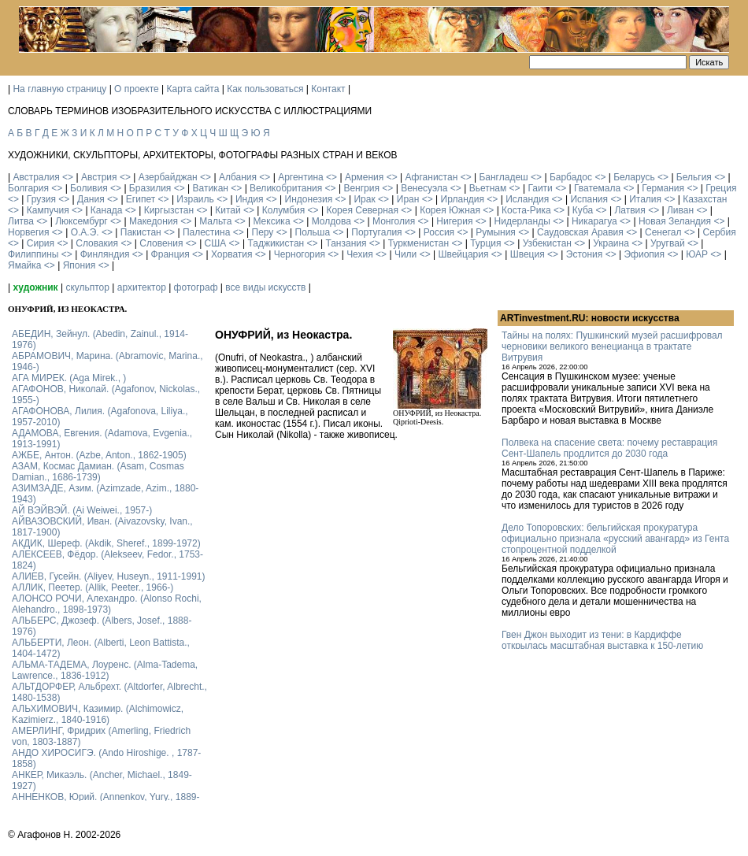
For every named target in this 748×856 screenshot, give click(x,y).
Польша (313, 232)
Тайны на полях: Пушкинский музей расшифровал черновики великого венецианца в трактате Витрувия (612, 346)
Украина (611, 243)
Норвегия (29, 232)
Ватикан (210, 188)
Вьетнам (488, 188)
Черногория (299, 254)
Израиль (194, 199)
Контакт (328, 88)
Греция (720, 188)
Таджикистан (275, 243)
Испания (589, 199)
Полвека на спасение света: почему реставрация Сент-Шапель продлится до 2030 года (609, 448)
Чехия (359, 254)
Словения (161, 243)
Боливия (89, 188)
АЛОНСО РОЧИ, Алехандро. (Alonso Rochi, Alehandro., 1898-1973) (107, 604)
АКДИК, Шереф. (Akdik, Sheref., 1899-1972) (106, 543)
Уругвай (667, 243)
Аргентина (301, 177)
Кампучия (48, 210)
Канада (107, 210)
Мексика (271, 221)
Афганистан (431, 177)
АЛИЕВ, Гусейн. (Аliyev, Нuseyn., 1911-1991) (109, 576)
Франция (170, 254)
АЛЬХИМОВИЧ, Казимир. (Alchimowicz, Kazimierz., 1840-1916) (97, 714)
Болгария (28, 188)
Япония (79, 265)
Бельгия (694, 177)
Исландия (527, 199)
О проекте (136, 88)
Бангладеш (503, 177)
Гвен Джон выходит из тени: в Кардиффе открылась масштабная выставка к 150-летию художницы (602, 645)
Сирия (40, 243)
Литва (21, 221)
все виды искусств (265, 287)
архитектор (141, 287)
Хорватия (232, 254)
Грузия (41, 199)
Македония (153, 221)
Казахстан (705, 199)
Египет (140, 199)
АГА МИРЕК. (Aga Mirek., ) (69, 378)
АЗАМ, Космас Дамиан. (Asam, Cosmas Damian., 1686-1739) (98, 472)
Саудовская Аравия (580, 232)
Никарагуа (594, 221)
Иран (408, 199)
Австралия (36, 177)
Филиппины (33, 254)
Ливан (680, 210)
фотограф (196, 287)
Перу (263, 232)
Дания (91, 199)
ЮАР (697, 254)
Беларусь (633, 177)
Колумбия (283, 210)
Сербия (719, 232)
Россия (439, 232)
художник (35, 287)
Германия (663, 188)
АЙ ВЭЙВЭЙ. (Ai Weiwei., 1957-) (82, 510)
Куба (582, 210)
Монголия (393, 221)
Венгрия (361, 188)
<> (67, 177)
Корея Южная (450, 210)
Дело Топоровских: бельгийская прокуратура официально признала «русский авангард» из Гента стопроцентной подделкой (615, 538)
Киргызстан (169, 210)
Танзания (345, 243)
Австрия (99, 177)
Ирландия (462, 199)
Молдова (331, 221)
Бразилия (150, 188)
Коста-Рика (526, 210)
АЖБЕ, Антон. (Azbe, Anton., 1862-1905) (99, 455)
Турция (485, 243)
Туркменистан (418, 243)
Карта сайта (193, 88)
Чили (405, 254)
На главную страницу (59, 88)
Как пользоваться (265, 88)
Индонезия (309, 199)
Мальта (215, 221)
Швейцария (463, 254)
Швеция (527, 254)
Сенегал (663, 232)
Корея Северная (362, 210)
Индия (249, 199)
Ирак (364, 199)
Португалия (376, 232)
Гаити (540, 188)
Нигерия (454, 221)
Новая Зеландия (675, 221)
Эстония (584, 254)
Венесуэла (424, 188)
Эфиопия (644, 254)
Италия (645, 199)
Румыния (496, 232)
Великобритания (286, 188)
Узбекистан (547, 243)
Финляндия (105, 254)
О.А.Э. (85, 232)
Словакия (97, 243)
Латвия (629, 210)
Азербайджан (168, 177)
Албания (238, 177)
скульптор (87, 287)
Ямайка (24, 265)
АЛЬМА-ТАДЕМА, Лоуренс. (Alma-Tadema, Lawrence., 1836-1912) (105, 670)
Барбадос (571, 177)
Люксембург (81, 221)
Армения (364, 177)
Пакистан (140, 232)
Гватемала (597, 188)
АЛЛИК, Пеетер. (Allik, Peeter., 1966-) (92, 587)
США (216, 243)
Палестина (206, 232)
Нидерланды (522, 221)
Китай (227, 210)
